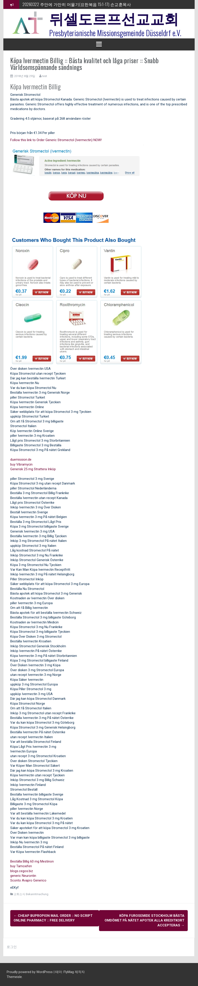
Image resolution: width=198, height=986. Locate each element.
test (44, 76)
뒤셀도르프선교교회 (114, 17)
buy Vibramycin (21, 464)
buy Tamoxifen (21, 866)
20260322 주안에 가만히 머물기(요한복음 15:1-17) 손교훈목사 (77, 4)
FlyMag (69, 972)
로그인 (12, 947)
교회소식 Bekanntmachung (31, 894)
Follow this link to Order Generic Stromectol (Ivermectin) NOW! (56, 140)
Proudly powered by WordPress (30, 972)
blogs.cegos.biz (21, 871)
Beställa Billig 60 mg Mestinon (32, 861)
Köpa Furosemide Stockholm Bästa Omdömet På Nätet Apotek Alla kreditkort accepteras (144, 920)
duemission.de (20, 459)
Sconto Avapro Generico (28, 880)
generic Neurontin (23, 876)
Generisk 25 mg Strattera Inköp (33, 469)
